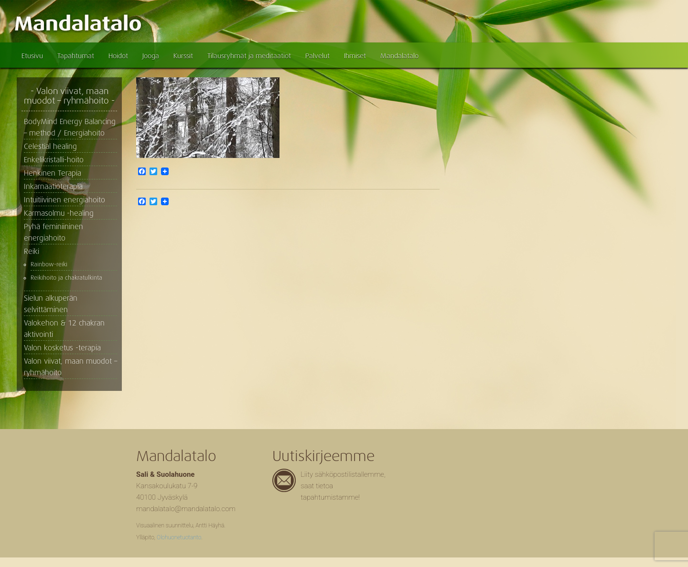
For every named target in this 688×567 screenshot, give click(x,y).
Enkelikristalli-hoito (54, 160)
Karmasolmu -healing (59, 213)
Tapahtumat (75, 56)
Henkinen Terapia (52, 173)
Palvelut (317, 56)
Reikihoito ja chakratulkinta (66, 278)
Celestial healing (50, 146)
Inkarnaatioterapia (53, 186)
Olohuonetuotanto (179, 537)
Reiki (31, 251)
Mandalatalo (399, 56)
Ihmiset (355, 56)
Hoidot (118, 56)
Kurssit (183, 56)
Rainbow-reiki (49, 264)
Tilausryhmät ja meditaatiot (249, 56)
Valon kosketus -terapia (62, 348)
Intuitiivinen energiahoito (64, 200)
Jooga (150, 56)
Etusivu (32, 56)
